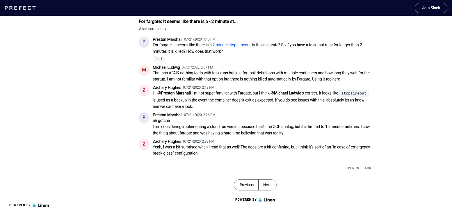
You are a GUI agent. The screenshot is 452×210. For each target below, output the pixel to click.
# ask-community (152, 29)
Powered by (29, 205)
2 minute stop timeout (232, 45)
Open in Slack (358, 168)
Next (267, 185)
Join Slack (431, 8)
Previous (247, 185)
